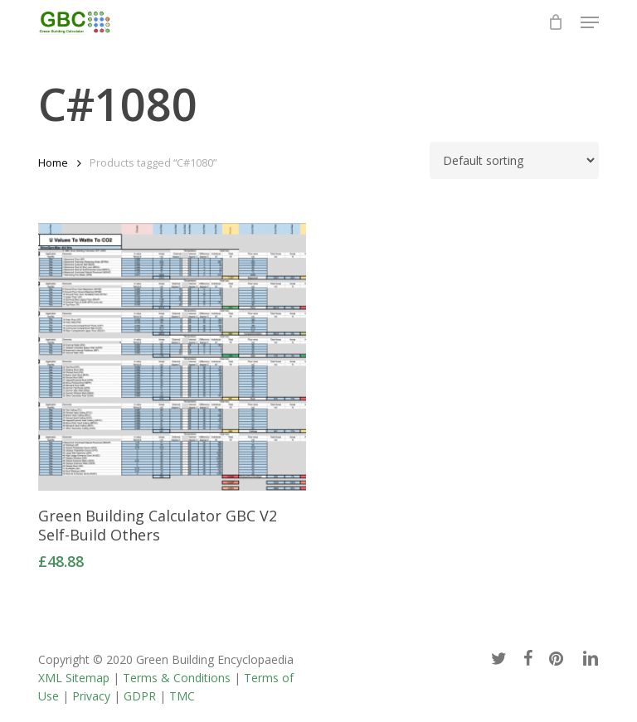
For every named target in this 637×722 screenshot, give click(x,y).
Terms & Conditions (177, 678)
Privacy (91, 696)
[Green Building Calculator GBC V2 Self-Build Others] (172, 357)
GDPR (140, 696)
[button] (590, 22)
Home (53, 162)
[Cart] (556, 22)
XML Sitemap (73, 678)
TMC (182, 696)
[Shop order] (514, 160)
